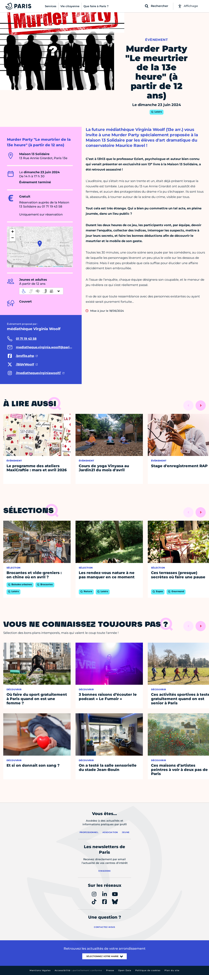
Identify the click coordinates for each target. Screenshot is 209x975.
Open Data (124, 970)
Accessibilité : (78, 970)
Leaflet (40, 266)
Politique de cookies (147, 970)
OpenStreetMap (58, 266)
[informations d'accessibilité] (41, 291)
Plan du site (172, 970)
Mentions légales (40, 970)
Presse (110, 970)
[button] (40, 243)
